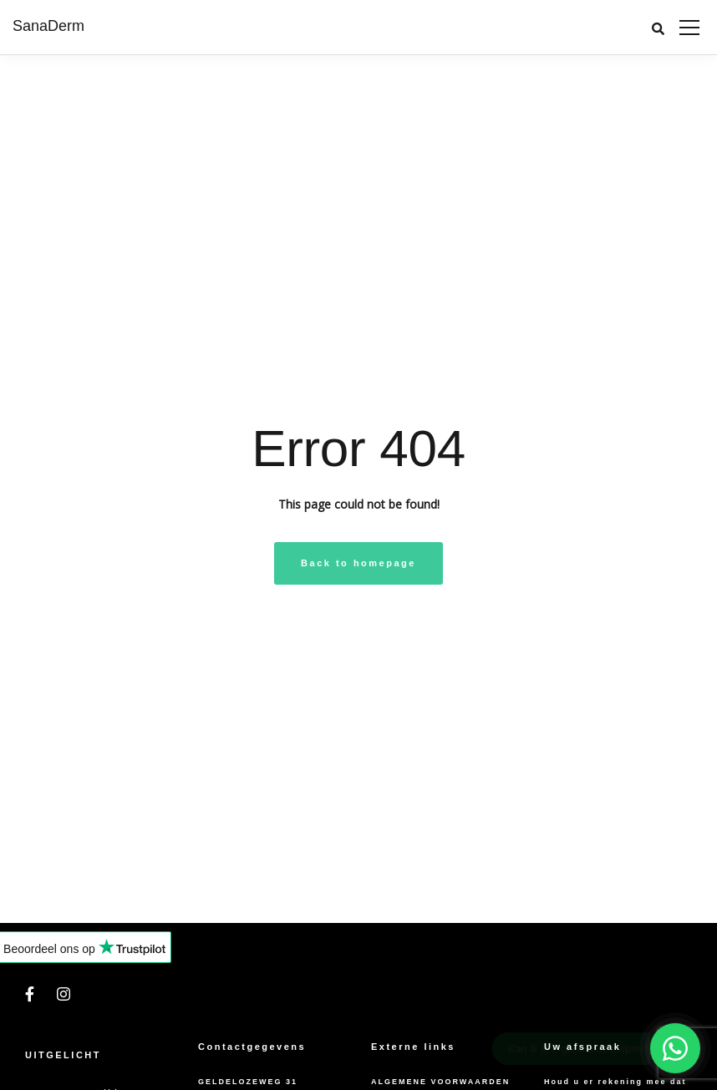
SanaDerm (48, 26)
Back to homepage (358, 563)
